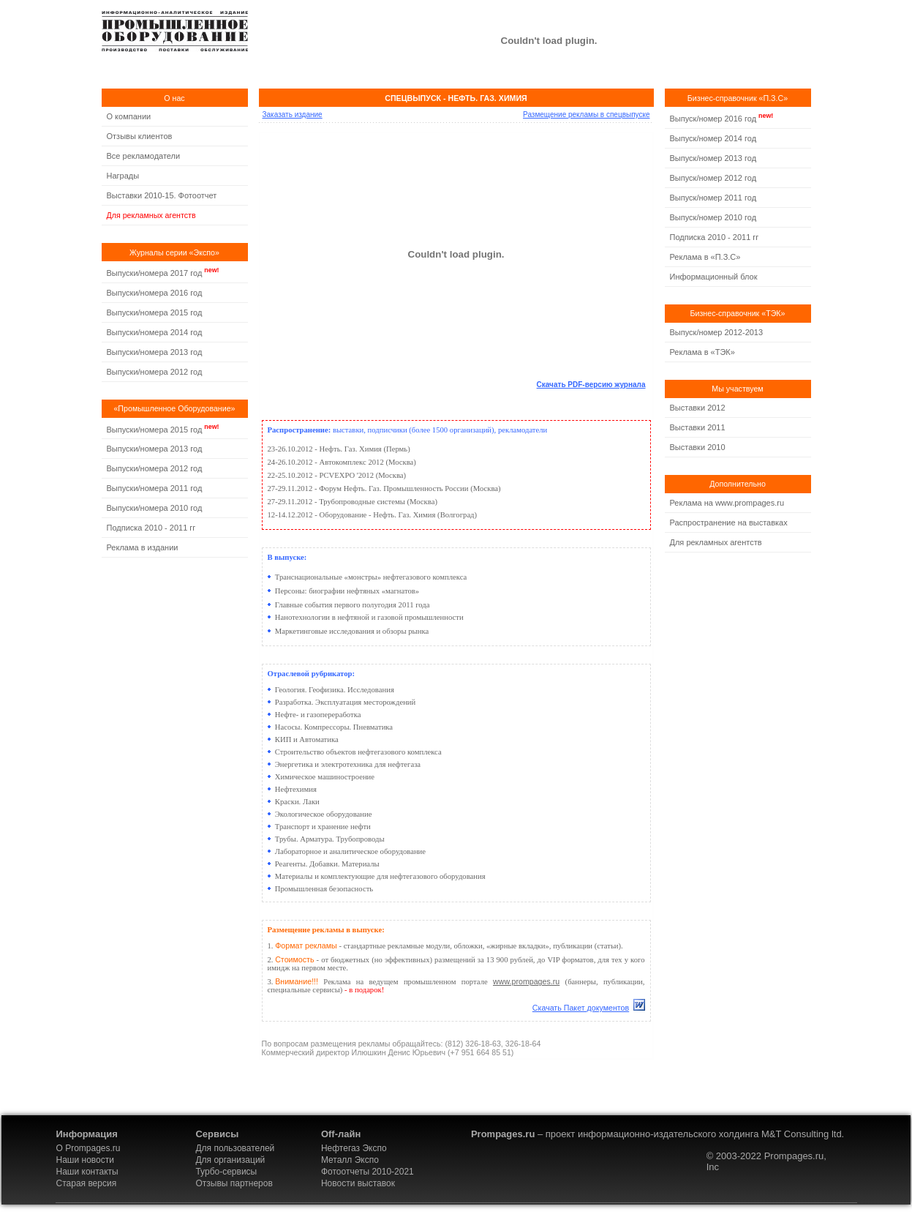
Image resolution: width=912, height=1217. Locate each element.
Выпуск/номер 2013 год (713, 158)
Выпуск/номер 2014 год (713, 138)
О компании (129, 116)
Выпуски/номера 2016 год (155, 292)
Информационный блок (714, 276)
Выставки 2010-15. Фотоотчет (162, 195)
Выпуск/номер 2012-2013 (717, 332)
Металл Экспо (350, 1160)
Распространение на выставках (729, 522)
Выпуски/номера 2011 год (155, 488)
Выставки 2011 (698, 427)
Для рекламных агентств (151, 215)
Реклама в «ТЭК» (702, 352)
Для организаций (230, 1160)
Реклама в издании (142, 547)
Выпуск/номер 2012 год (713, 177)
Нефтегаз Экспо (354, 1148)
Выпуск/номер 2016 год (713, 118)
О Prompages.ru (88, 1148)
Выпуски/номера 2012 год (155, 371)
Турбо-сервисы (226, 1172)
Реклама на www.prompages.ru (727, 502)
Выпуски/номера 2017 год (155, 273)
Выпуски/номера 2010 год (155, 507)
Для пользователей (234, 1148)
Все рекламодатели (144, 155)
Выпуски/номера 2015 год (155, 312)
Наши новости (85, 1160)
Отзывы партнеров (233, 1183)
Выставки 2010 (698, 447)
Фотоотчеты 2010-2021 (367, 1172)
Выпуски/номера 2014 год (155, 332)
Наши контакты (87, 1172)
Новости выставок (358, 1183)
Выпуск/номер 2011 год (713, 197)
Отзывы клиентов (140, 136)
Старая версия (86, 1183)
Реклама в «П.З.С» (705, 256)
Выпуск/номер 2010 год (713, 217)
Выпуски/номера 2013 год (155, 352)
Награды (123, 175)
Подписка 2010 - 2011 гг (151, 527)
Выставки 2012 (698, 407)
